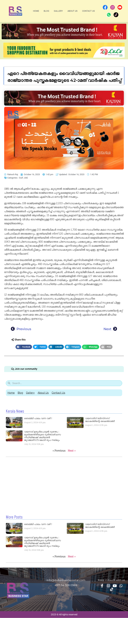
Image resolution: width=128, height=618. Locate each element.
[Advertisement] (64, 484)
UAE (26, 177)
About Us (73, 11)
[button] (24, 347)
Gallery (58, 11)
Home (36, 11)
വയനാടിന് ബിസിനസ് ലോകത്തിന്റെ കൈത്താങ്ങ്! (100, 420)
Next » (72, 451)
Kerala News (15, 412)
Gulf (21, 177)
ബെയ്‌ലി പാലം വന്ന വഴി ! (38, 418)
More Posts (14, 517)
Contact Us (88, 11)
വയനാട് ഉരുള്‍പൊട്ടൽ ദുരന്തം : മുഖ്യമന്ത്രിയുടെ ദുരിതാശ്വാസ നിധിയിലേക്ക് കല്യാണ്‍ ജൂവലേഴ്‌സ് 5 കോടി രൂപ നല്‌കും (42, 436)
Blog (46, 11)
